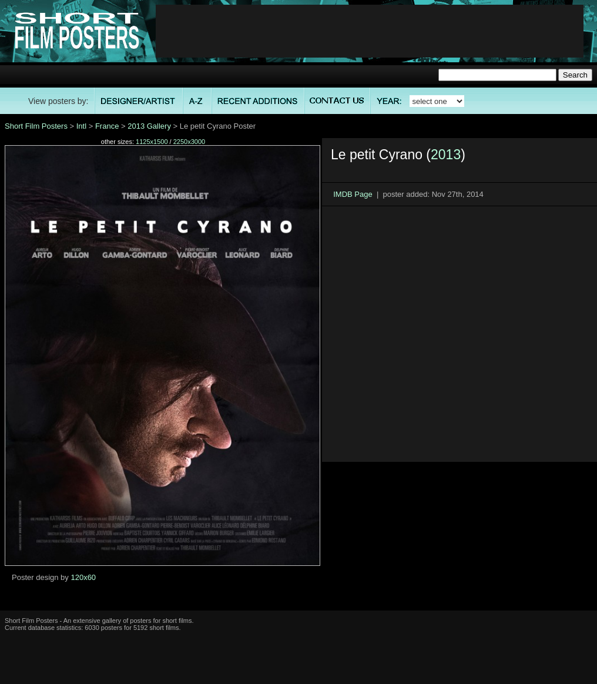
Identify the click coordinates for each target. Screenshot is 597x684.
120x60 (83, 577)
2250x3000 (189, 141)
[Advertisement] (115, 334)
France (107, 126)
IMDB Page (352, 194)
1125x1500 (151, 141)
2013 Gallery (149, 126)
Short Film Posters (36, 126)
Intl (81, 126)
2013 (446, 154)
